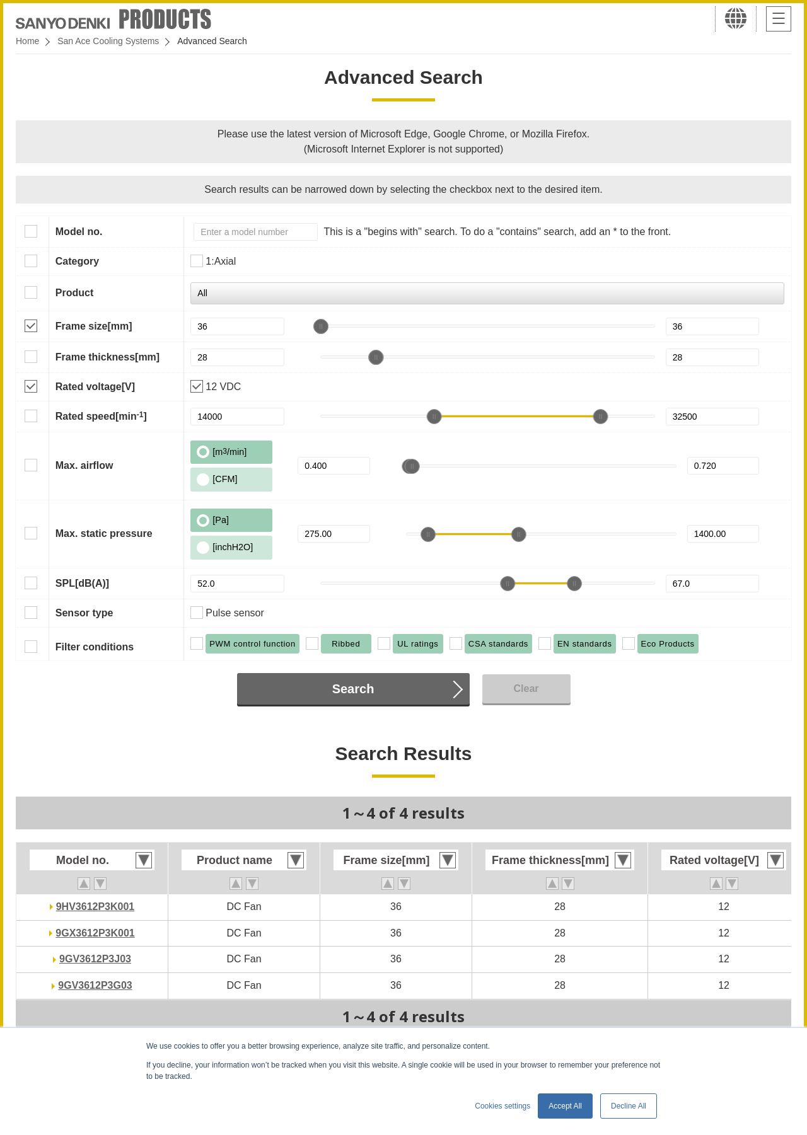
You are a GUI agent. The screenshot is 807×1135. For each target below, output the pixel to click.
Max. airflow (84, 465)
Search (353, 689)
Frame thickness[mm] (107, 357)
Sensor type (84, 613)
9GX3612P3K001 (94, 933)
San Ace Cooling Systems (108, 41)
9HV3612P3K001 (95, 906)
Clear (525, 688)
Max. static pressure (104, 533)
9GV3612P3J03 (95, 959)
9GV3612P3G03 (95, 985)
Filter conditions (94, 647)
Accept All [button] (565, 1106)
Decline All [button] (628, 1106)
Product (74, 292)
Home (27, 41)
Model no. (79, 231)
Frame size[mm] (93, 326)
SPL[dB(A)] (82, 583)
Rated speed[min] (101, 416)
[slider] (320, 326)
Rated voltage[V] (95, 386)
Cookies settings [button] (502, 1106)
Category (77, 261)
